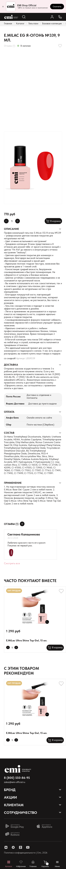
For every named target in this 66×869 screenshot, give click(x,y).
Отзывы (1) (9, 45)
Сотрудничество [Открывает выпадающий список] (20, 812)
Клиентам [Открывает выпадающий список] (13, 805)
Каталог (20, 23)
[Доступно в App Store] (45, 826)
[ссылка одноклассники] (20, 847)
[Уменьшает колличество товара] (6, 221)
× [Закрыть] (3, 6)
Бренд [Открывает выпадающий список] (10, 790)
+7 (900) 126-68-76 (25, 377)
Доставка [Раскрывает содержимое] (11, 364)
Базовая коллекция (52, 23)
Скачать (57, 6)
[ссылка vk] (6, 847)
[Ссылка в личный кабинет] (52, 17)
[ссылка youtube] (28, 847)
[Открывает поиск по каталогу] (24, 17)
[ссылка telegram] (13, 847)
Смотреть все (12, 563)
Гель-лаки (33, 23)
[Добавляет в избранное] (60, 46)
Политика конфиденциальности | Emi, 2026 (25, 852)
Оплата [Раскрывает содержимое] (9, 411)
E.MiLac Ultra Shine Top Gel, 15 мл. (26, 640)
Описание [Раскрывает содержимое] (11, 228)
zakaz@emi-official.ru (14, 379)
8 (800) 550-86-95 (17, 777)
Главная (8, 23)
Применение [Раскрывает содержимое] (13, 482)
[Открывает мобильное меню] (57, 864)
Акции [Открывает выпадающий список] (10, 797)
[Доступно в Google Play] (14, 826)
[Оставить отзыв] (22, 524)
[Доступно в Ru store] (14, 834)
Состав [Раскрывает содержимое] (9, 432)
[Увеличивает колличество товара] (17, 221)
